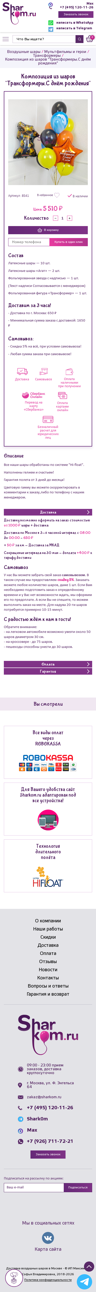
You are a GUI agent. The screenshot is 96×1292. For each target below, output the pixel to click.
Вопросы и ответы (48, 986)
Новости (48, 970)
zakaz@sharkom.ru (44, 1097)
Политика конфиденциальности (48, 1280)
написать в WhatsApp (70, 22)
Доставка (48, 945)
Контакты (48, 978)
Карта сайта (48, 1249)
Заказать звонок (75, 14)
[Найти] (44, 39)
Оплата (48, 954)
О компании (48, 921)
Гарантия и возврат (48, 994)
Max (90, 3)
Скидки (48, 937)
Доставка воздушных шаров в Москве (34, 1268)
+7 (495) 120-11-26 (76, 7)
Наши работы (48, 929)
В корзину (48, 230)
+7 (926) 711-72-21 (50, 1141)
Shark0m (37, 1119)
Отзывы (48, 962)
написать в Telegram (70, 29)
